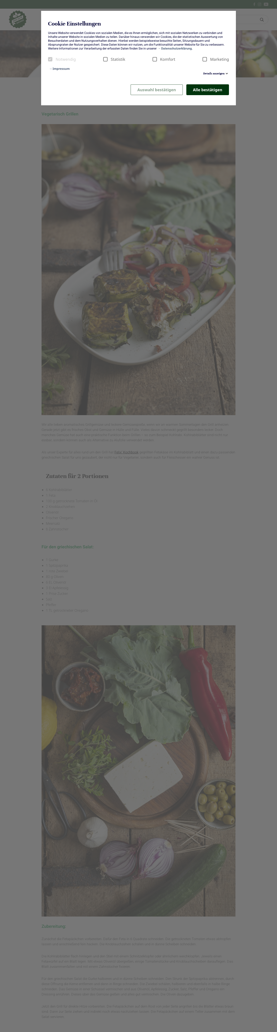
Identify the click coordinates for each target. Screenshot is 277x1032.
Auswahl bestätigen (156, 89)
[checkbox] (50, 59)
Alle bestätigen (207, 89)
